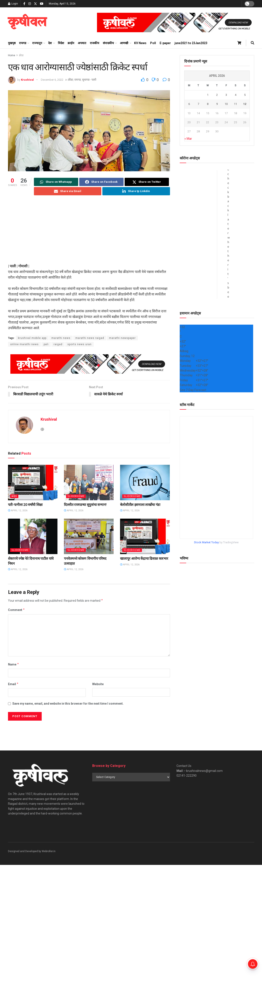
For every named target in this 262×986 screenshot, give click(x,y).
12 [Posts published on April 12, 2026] (244, 104)
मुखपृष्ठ (12, 43)
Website (98, 684)
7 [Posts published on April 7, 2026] (198, 104)
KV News (140, 43)
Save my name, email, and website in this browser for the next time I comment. (68, 703)
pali (46, 344)
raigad (58, 344)
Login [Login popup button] (13, 3)
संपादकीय (108, 43)
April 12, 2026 (17, 510)
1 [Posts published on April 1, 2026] (207, 94)
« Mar (188, 138)
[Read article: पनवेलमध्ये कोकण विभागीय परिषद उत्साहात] (89, 536)
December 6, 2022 (52, 79)
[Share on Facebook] (101, 182)
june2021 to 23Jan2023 (191, 43)
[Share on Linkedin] (136, 191)
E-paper (165, 43)
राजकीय (94, 43)
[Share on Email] (68, 191)
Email (13, 684)
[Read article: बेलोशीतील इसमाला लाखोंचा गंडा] (145, 482)
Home (11, 55)
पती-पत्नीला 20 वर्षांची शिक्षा (25, 505)
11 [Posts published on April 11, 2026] (235, 104)
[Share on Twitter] (147, 182)
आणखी (124, 43)
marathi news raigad (89, 338)
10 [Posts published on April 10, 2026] (226, 104)
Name (13, 664)
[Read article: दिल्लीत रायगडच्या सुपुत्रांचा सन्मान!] (89, 482)
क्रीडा (21, 55)
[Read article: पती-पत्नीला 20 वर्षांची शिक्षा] (33, 482)
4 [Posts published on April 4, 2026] (235, 94)
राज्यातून (37, 43)
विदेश (61, 43)
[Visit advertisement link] (175, 22)
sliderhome (75, 496)
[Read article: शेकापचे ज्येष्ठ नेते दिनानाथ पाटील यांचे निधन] (33, 536)
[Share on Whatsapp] (56, 182)
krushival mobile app (32, 338)
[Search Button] (252, 43)
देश (50, 43)
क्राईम (71, 43)
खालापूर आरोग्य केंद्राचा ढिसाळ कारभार (144, 559)
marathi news (60, 338)
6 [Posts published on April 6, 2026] (189, 104)
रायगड (22, 43)
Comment (16, 610)
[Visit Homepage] (27, 22)
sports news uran (79, 344)
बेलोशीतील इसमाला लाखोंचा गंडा (140, 505)
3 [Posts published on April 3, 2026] (226, 94)
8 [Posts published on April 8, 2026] (207, 104)
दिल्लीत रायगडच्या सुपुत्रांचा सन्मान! (85, 505)
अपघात (82, 43)
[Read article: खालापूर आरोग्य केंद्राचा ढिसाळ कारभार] (145, 536)
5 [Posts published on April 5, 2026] (245, 94)
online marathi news (24, 344)
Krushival (27, 79)
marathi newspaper (122, 338)
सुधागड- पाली (89, 79)
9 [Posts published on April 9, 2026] (217, 104)
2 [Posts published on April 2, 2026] (217, 94)
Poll (153, 43)
